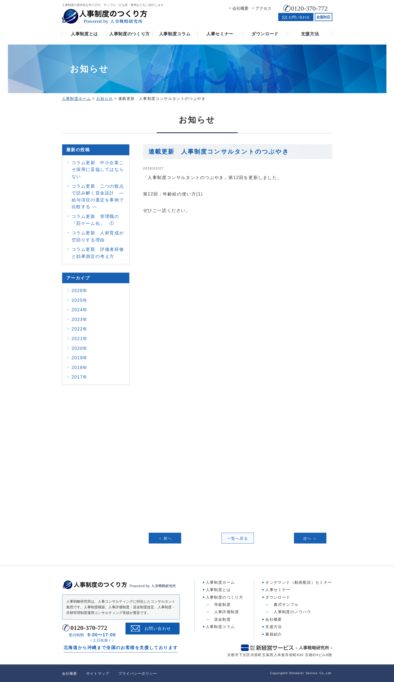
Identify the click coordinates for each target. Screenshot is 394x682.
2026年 (80, 290)
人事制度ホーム (220, 582)
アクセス (263, 8)
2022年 (80, 329)
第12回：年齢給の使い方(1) (173, 194)
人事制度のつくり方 (129, 34)
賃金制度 (222, 619)
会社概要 (240, 8)
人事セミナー (219, 34)
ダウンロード (265, 34)
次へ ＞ (310, 538)
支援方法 (310, 34)
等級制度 (222, 604)
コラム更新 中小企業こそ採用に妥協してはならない (98, 169)
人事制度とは (84, 34)
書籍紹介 (273, 634)
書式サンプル (286, 604)
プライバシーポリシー (137, 673)
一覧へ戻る (237, 538)
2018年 (80, 367)
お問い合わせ (157, 628)
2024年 (80, 310)
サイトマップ (98, 673)
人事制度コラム (175, 34)
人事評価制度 (226, 611)
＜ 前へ (165, 538)
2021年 (80, 338)
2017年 (80, 377)
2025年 (80, 300)
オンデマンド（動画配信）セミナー (298, 582)
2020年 (80, 348)
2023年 (80, 319)
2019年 (80, 358)
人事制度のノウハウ (292, 611)
